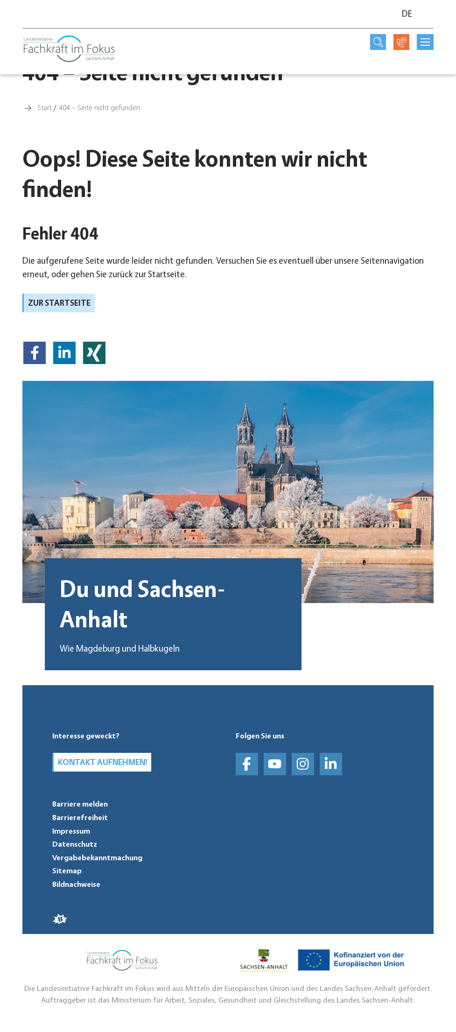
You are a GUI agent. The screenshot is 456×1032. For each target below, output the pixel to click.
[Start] (44, 106)
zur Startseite (59, 302)
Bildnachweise (76, 884)
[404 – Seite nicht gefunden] (99, 106)
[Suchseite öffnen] (378, 42)
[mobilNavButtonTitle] (425, 42)
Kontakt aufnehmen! (102, 762)
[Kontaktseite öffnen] (401, 42)
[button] (34, 353)
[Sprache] (412, 14)
